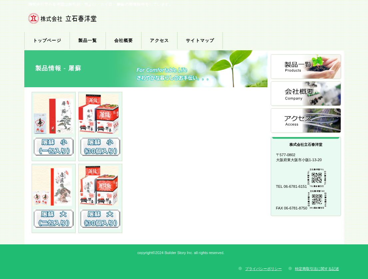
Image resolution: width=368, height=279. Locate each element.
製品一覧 (306, 67)
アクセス (306, 121)
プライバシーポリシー (263, 269)
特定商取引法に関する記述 (317, 269)
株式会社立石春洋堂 (103, 20)
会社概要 (306, 94)
